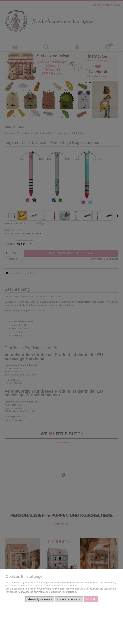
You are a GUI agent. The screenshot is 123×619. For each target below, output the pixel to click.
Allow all (90, 599)
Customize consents (68, 599)
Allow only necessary (40, 599)
